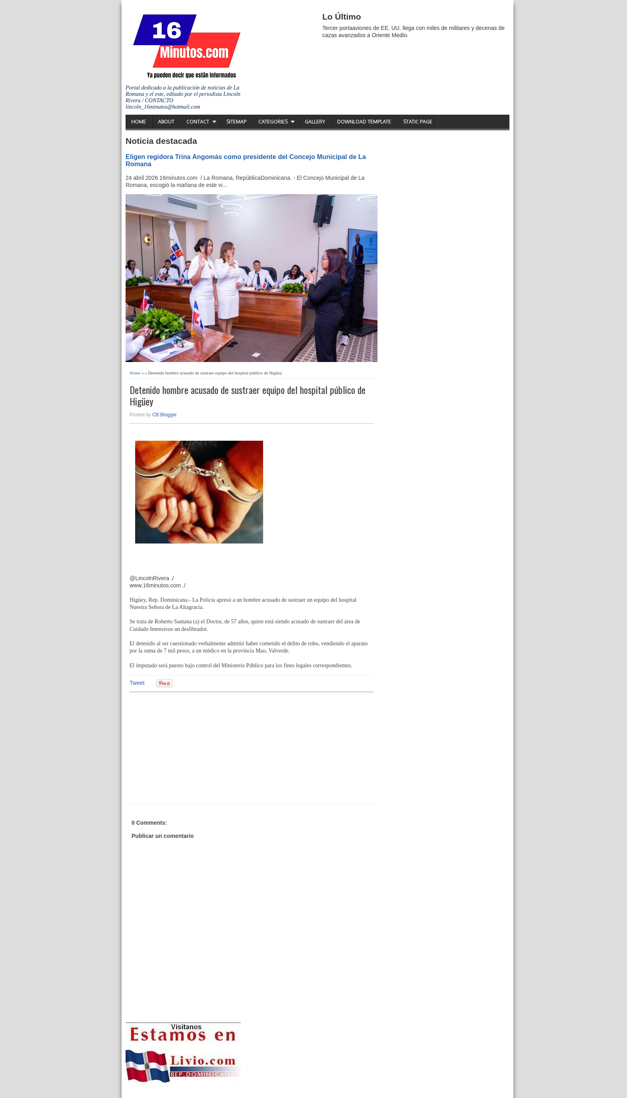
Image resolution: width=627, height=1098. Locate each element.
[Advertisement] (192, 747)
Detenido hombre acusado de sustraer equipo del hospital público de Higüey (247, 395)
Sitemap (236, 122)
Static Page (417, 122)
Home (138, 122)
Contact (197, 122)
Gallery (315, 122)
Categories (273, 122)
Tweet (137, 683)
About (166, 122)
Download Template (364, 122)
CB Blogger (164, 415)
